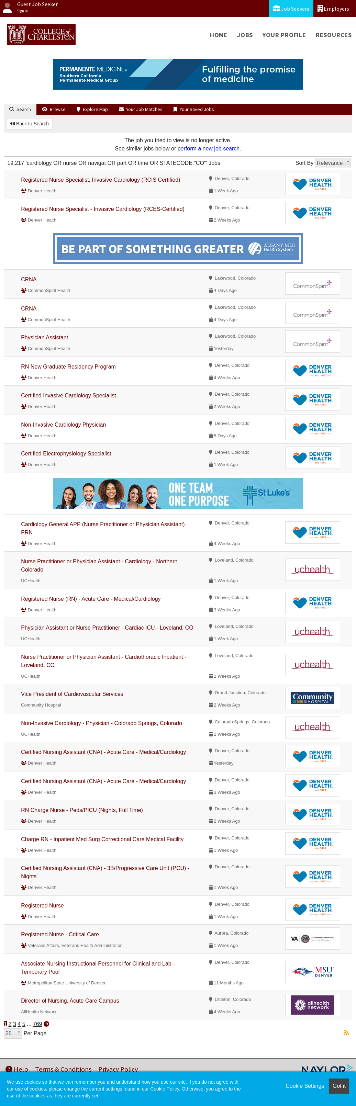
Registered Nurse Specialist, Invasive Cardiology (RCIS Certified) (100, 180)
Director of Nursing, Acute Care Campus (70, 1001)
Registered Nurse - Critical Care (60, 934)
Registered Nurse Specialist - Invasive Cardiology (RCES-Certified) (103, 209)
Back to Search (29, 123)
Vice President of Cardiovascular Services (72, 694)
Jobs (245, 35)
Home (218, 35)
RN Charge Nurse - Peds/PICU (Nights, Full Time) (82, 810)
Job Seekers (291, 8)
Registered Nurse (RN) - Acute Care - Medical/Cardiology (90, 599)
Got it (339, 1086)
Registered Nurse (42, 905)
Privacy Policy (118, 1069)
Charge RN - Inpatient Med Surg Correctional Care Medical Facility (102, 839)
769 (37, 1024)
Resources (334, 35)
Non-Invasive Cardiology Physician (63, 425)
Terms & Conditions (63, 1069)
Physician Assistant (44, 337)
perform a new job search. (209, 148)
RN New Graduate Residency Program (68, 367)
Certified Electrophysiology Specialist (66, 453)
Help (16, 1069)
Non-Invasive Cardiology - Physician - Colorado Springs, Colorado (101, 723)
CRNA (28, 279)
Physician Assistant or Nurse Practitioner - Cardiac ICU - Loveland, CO (107, 628)
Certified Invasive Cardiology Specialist (68, 395)
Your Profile (284, 35)
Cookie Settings (305, 1086)
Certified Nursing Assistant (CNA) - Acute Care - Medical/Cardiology (103, 752)
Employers (333, 8)
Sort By (304, 163)
